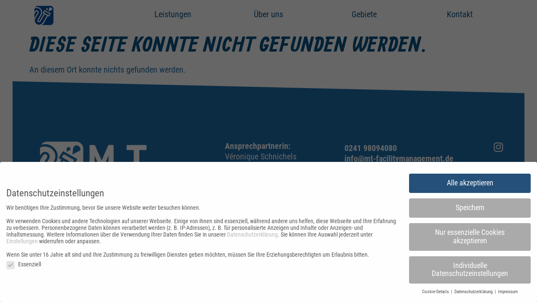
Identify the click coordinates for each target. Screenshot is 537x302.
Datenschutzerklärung (252, 236)
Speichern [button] (470, 210)
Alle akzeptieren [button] (470, 185)
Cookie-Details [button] (436, 294)
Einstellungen (22, 243)
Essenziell (23, 266)
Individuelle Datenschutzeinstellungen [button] (470, 271)
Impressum (508, 294)
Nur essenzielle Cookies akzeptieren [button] (470, 238)
